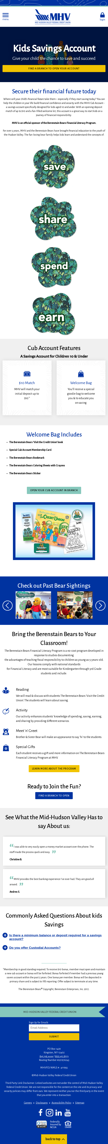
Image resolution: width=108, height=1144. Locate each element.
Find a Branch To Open (54, 795)
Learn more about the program (54, 768)
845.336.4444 (46, 1056)
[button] (6, 17)
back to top (52, 1139)
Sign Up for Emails (38, 1022)
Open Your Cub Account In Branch (54, 490)
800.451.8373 (62, 1056)
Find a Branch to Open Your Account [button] (54, 68)
